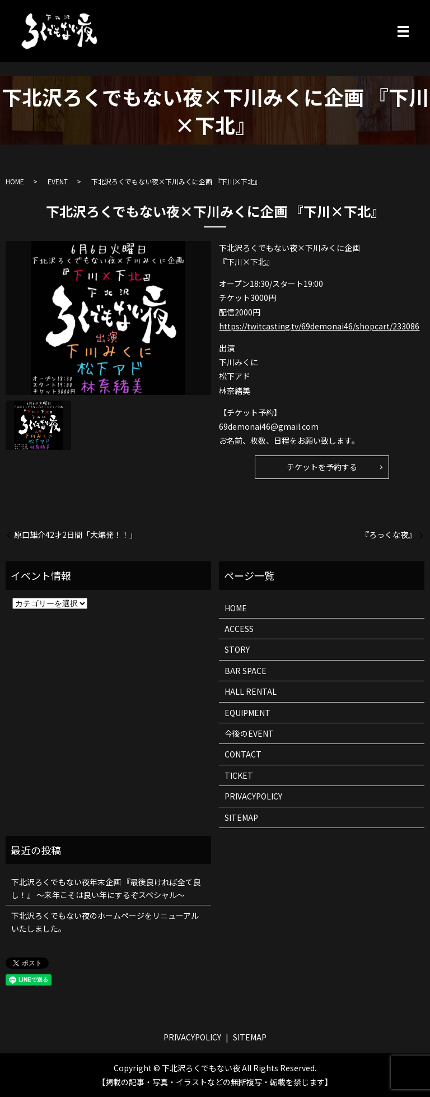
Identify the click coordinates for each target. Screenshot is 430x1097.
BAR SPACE (246, 670)
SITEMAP (241, 817)
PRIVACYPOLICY (253, 796)
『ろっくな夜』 (388, 534)
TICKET (239, 775)
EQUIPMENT (247, 712)
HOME (15, 181)
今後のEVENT (249, 733)
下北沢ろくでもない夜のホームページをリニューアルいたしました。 (105, 921)
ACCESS (239, 628)
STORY (237, 649)
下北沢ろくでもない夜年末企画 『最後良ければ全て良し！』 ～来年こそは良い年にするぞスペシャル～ (106, 888)
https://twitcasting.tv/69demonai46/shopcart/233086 (319, 326)
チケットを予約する (322, 466)
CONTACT (243, 754)
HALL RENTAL (251, 691)
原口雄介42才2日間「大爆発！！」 (75, 534)
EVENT (58, 181)
